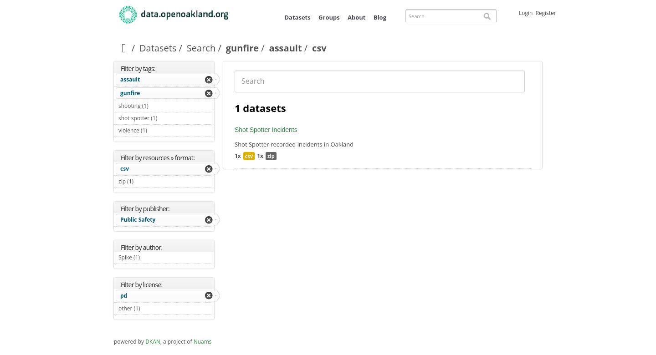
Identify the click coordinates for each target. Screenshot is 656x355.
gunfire (242, 48)
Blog (380, 17)
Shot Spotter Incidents (266, 129)
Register (545, 13)
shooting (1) (159, 106)
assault (285, 48)
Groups (329, 17)
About (356, 17)
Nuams (203, 341)
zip (271, 155)
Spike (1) (150, 257)
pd (123, 295)
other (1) (150, 308)
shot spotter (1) (166, 119)
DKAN (152, 341)
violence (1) (157, 130)
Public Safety (137, 219)
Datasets (297, 17)
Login (526, 13)
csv (124, 168)
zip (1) (144, 181)
